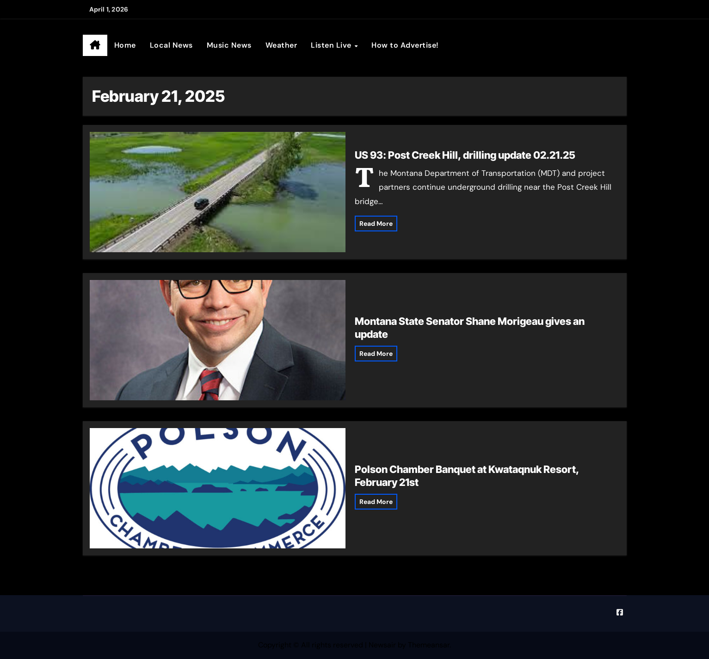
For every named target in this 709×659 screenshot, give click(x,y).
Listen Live (332, 45)
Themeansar (429, 645)
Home (125, 45)
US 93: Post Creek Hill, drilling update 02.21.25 (465, 155)
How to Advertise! (405, 45)
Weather (281, 45)
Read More (376, 223)
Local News (171, 45)
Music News (229, 45)
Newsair (382, 645)
